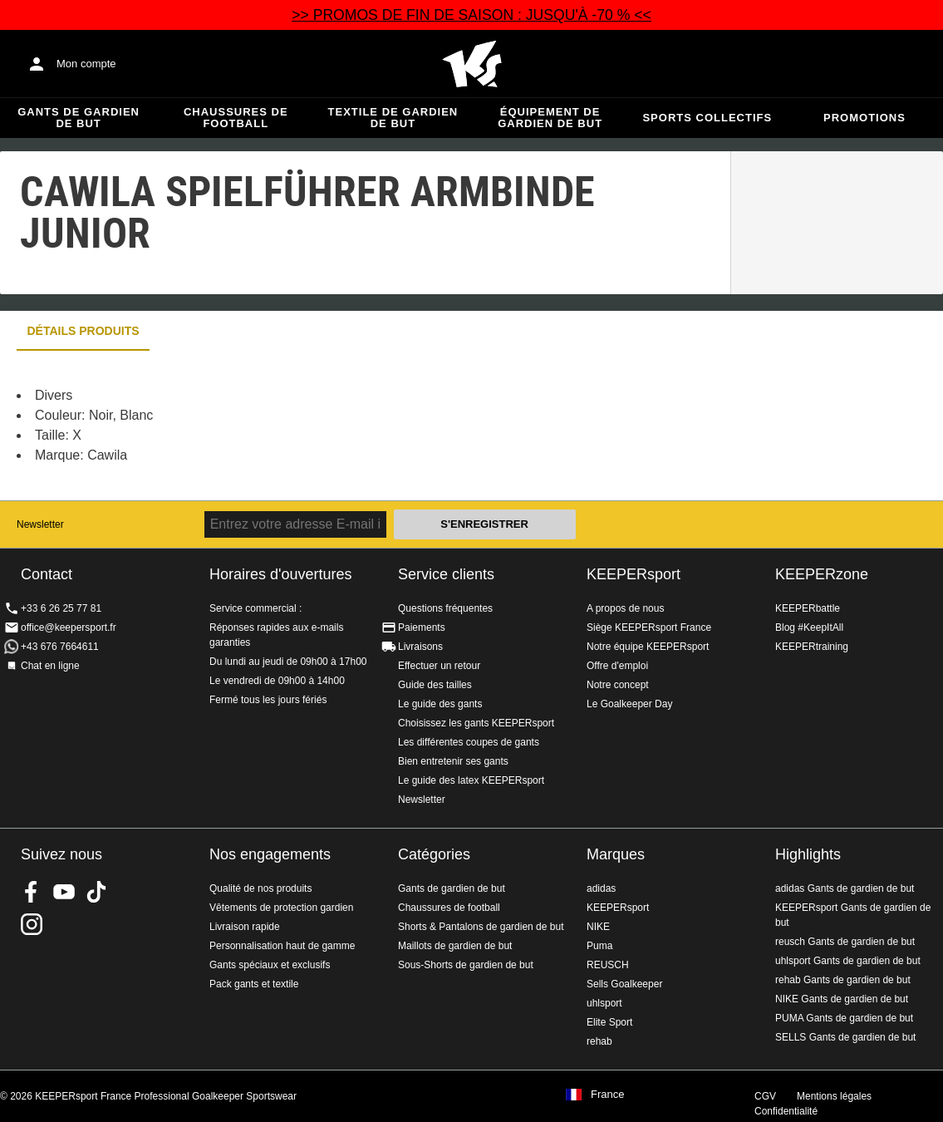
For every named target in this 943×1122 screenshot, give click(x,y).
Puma (599, 946)
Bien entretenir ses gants (453, 761)
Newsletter (40, 524)
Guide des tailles (435, 685)
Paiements (421, 627)
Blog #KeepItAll (809, 627)
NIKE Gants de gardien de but (841, 999)
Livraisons (420, 646)
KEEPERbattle (807, 608)
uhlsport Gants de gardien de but (848, 961)
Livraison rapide (244, 927)
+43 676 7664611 (60, 646)
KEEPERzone (821, 574)
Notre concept (618, 685)
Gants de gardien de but (78, 118)
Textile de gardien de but (393, 118)
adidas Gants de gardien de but (844, 888)
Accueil (472, 64)
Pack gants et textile (253, 984)
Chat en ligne (50, 666)
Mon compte (86, 63)
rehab (599, 1041)
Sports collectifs (707, 117)
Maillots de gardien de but (455, 946)
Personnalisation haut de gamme (282, 946)
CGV (765, 1096)
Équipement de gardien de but (550, 118)
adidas (601, 888)
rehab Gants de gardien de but (843, 980)
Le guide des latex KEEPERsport (471, 780)
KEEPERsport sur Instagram (31, 924)
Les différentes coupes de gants (468, 742)
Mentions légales (834, 1096)
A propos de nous (625, 608)
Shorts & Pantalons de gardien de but (480, 927)
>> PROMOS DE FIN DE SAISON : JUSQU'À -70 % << (471, 15)
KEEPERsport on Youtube (64, 892)
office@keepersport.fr (68, 627)
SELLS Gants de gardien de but (845, 1037)
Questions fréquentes (445, 608)
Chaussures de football (236, 118)
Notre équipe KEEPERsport (648, 646)
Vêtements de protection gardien (281, 907)
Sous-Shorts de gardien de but (465, 965)
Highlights (808, 854)
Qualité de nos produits (260, 888)
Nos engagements (270, 854)
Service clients (446, 574)
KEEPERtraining (811, 646)
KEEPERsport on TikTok (96, 892)
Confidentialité (786, 1111)
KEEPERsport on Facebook (31, 892)
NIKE (598, 927)
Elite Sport (609, 1022)
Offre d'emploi (617, 666)
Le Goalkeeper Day (629, 704)
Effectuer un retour (439, 666)
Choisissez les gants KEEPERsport (476, 723)
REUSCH (608, 965)
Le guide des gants (440, 704)
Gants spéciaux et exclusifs (269, 965)
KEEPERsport (633, 574)
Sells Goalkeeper (624, 984)
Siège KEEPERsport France (649, 627)
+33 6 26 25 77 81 (61, 608)
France (607, 1094)
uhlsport (604, 1003)
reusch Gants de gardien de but (845, 941)
